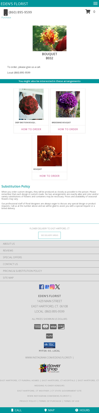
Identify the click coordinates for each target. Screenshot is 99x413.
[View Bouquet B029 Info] (49, 150)
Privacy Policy (28, 401)
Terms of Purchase (50, 401)
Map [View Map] (49, 410)
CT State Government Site (66, 390)
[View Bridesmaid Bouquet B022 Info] (68, 104)
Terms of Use (71, 401)
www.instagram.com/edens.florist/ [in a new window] (49, 357)
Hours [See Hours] (82, 410)
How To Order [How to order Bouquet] (50, 176)
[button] (90, 12)
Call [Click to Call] (16, 410)
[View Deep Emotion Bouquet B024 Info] (31, 104)
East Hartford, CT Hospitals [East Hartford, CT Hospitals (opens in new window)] (59, 380)
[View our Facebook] (41, 288)
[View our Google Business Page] (46, 288)
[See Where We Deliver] (49, 235)
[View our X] (57, 288)
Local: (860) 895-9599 (18, 72)
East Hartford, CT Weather (33, 390)
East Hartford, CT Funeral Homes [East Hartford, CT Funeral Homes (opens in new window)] (19, 380)
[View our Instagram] (52, 288)
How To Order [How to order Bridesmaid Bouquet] (68, 129)
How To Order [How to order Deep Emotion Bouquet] (31, 129)
